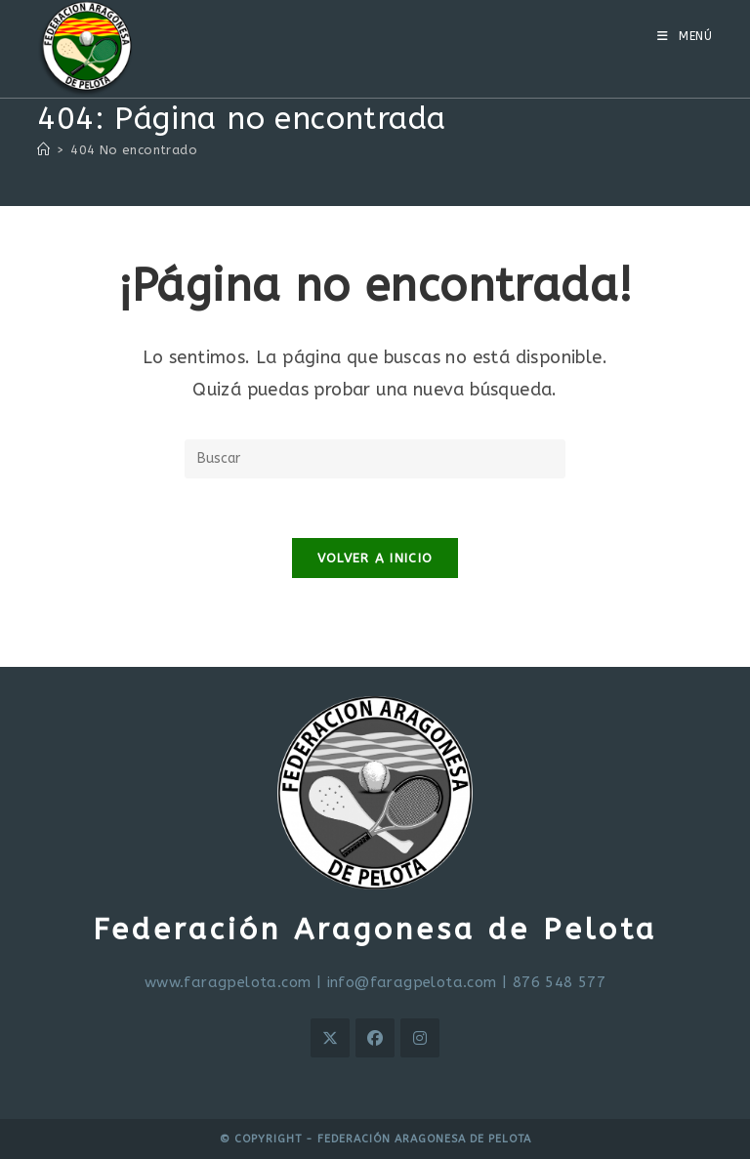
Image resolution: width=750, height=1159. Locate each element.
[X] (330, 1037)
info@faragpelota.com (412, 982)
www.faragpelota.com (228, 982)
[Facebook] (375, 1037)
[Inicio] (43, 150)
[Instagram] (419, 1037)
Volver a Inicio (375, 558)
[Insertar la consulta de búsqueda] (375, 458)
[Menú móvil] (685, 36)
